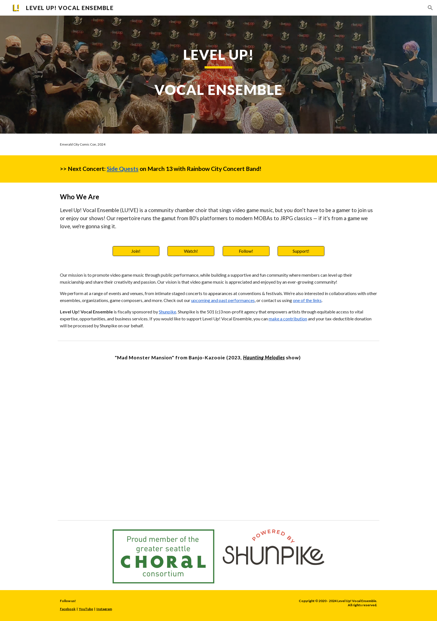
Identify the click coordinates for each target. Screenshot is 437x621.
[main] (218, 74)
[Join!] (136, 251)
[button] (430, 7)
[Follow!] (246, 251)
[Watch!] (191, 251)
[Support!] (301, 251)
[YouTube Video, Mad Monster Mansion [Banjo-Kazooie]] (218, 438)
